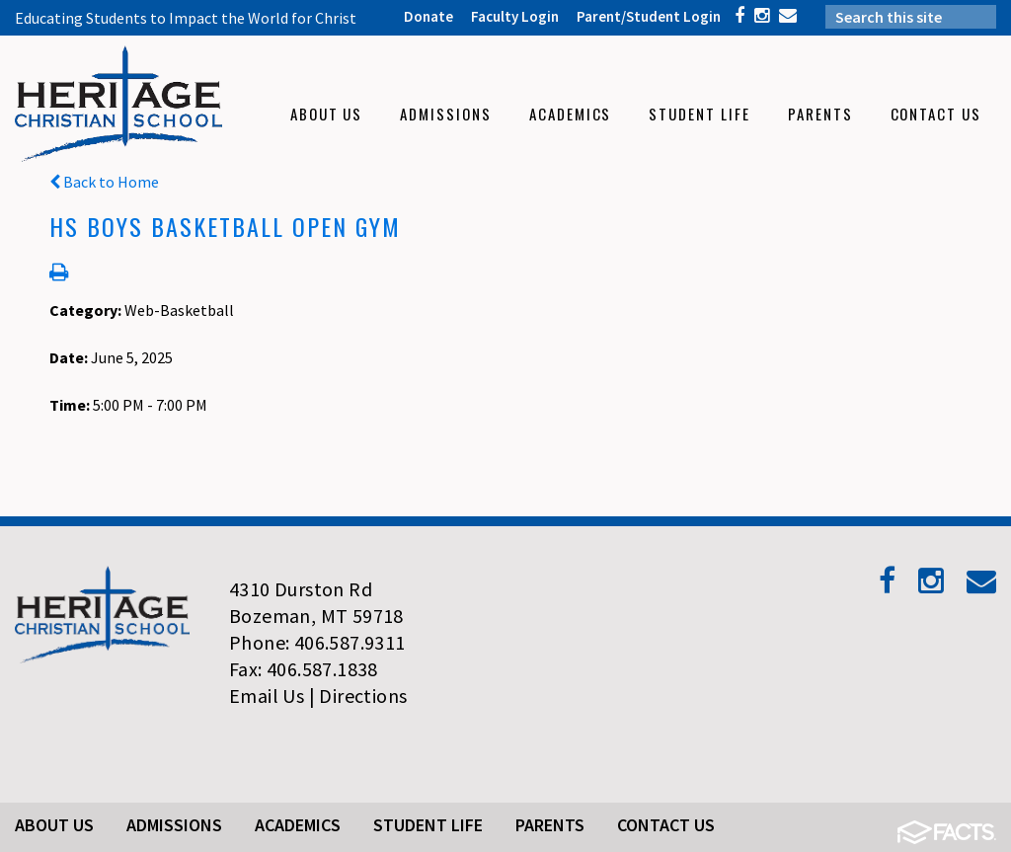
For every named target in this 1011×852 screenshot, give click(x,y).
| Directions (358, 695)
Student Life (428, 824)
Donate (428, 16)
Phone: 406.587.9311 (317, 642)
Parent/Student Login (649, 16)
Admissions (174, 824)
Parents (549, 824)
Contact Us (666, 824)
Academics (298, 824)
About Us (54, 824)
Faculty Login (515, 16)
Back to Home (104, 182)
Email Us (266, 695)
